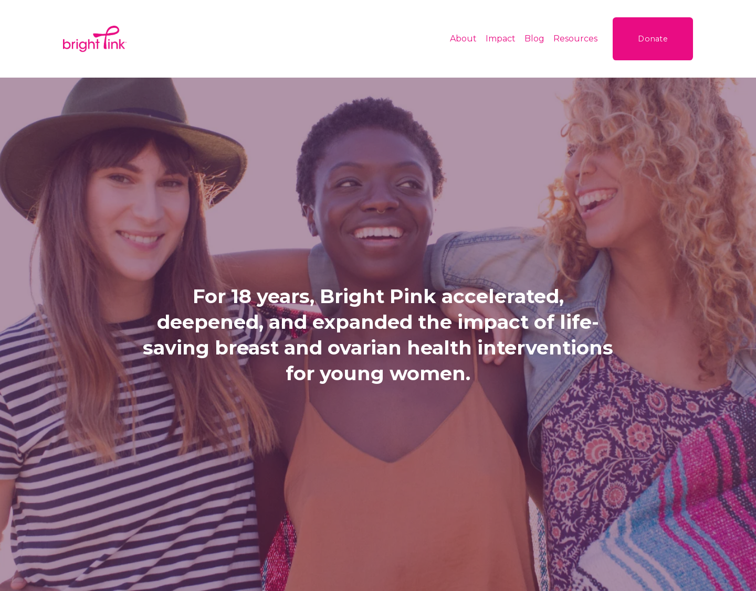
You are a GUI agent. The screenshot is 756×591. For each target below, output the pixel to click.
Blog (534, 39)
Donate (653, 39)
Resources (575, 39)
